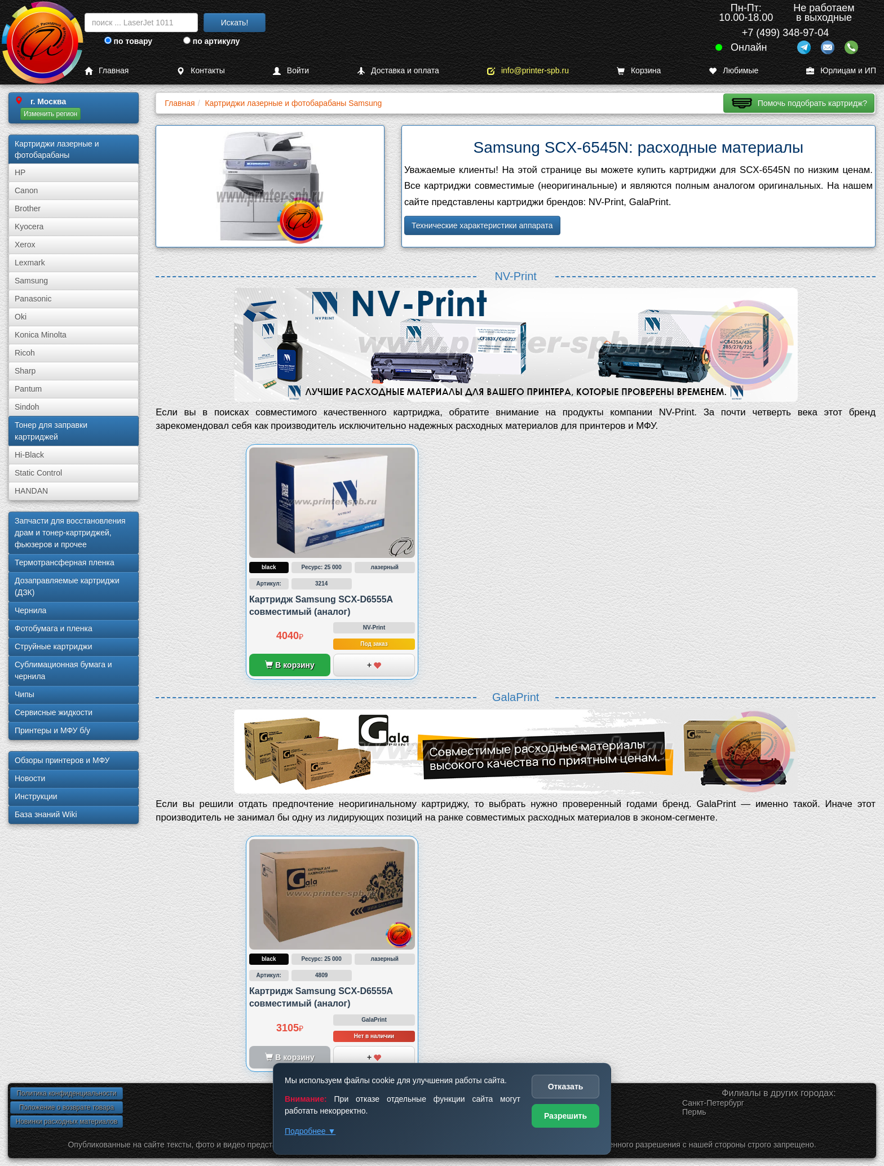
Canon (26, 190)
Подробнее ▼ (310, 1131)
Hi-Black (29, 454)
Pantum (28, 388)
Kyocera (29, 226)
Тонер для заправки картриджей (51, 430)
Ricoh (25, 352)
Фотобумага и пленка (53, 628)
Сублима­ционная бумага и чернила (63, 670)
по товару (128, 41)
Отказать (566, 1086)
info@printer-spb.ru (528, 70)
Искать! (235, 22)
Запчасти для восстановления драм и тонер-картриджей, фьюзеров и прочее (70, 532)
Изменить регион (50, 114)
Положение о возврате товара (66, 1107)
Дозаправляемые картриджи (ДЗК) (67, 586)
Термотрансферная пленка (64, 562)
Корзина (639, 70)
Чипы (24, 694)
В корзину (289, 665)
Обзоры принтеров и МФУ (62, 760)
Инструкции (36, 796)
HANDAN (31, 490)
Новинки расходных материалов (66, 1121)
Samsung (31, 280)
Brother (28, 208)
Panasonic (33, 298)
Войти (291, 70)
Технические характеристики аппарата (482, 225)
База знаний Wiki (46, 814)
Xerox (25, 244)
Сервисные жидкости (53, 712)
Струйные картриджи (53, 646)
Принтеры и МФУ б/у (52, 730)
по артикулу (211, 41)
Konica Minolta (41, 334)
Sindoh (27, 406)
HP (20, 172)
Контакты (200, 70)
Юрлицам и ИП (841, 70)
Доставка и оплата (398, 70)
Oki (20, 316)
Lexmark (30, 262)
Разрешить (565, 1115)
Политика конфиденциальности (66, 1093)
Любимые (733, 70)
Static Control (38, 472)
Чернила (30, 610)
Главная (107, 70)
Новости (30, 778)
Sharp (25, 370)
